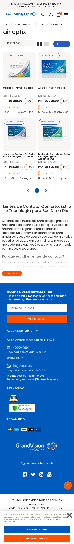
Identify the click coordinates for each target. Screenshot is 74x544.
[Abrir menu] (66, 14)
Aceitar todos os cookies (37, 538)
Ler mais (12, 273)
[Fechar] (69, 515)
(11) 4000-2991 (18, 348)
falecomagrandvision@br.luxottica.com (32, 379)
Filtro (57, 44)
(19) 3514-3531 (24, 366)
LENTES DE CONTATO (24, 24)
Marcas (43, 24)
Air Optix (56, 24)
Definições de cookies (37, 529)
